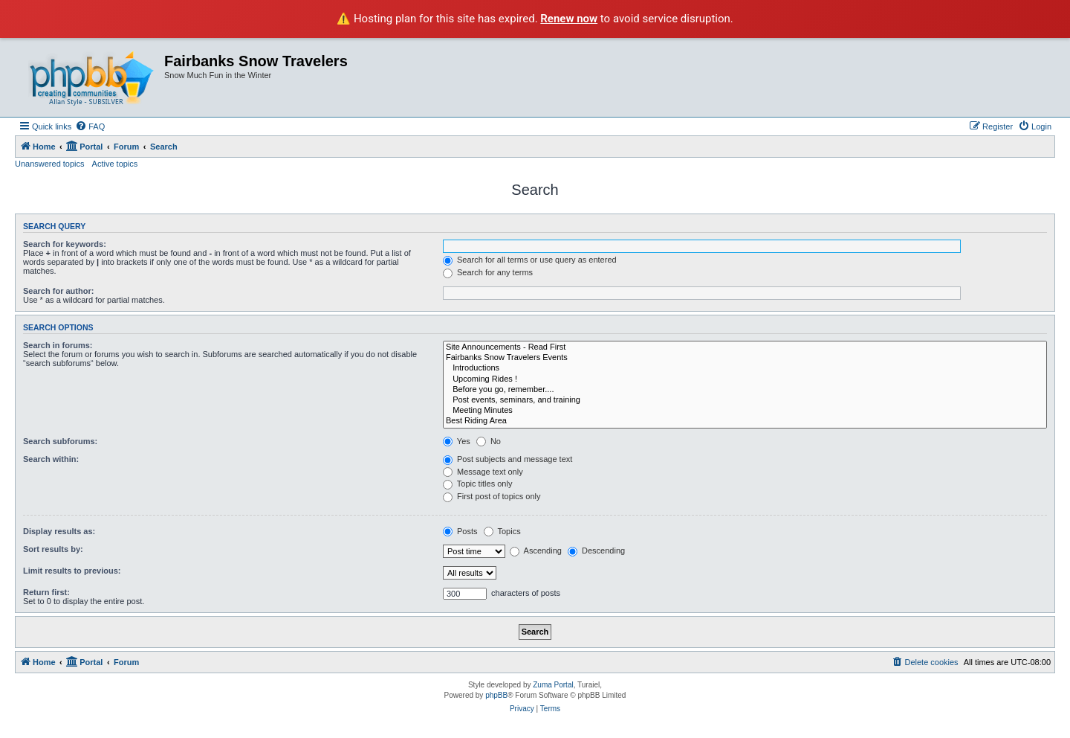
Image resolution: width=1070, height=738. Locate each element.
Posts (460, 531)
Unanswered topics (50, 163)
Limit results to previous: (71, 570)
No (488, 441)
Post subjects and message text (507, 459)
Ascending (536, 550)
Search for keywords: (64, 244)
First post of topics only (492, 496)
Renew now (568, 18)
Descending (596, 550)
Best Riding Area (744, 421)
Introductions (744, 368)
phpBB (496, 695)
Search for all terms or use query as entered (530, 259)
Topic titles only (477, 483)
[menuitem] (90, 126)
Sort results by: (53, 549)
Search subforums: (60, 441)
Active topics (115, 163)
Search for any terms (488, 272)
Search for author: (58, 290)
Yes (456, 441)
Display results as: (59, 531)
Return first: (46, 592)
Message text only (483, 471)
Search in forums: (58, 345)
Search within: (51, 459)
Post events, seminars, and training (744, 400)
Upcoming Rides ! (744, 379)
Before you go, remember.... (744, 390)
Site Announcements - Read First (744, 347)
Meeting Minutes (744, 410)
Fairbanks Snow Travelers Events (744, 358)
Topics (502, 531)
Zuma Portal (553, 685)
